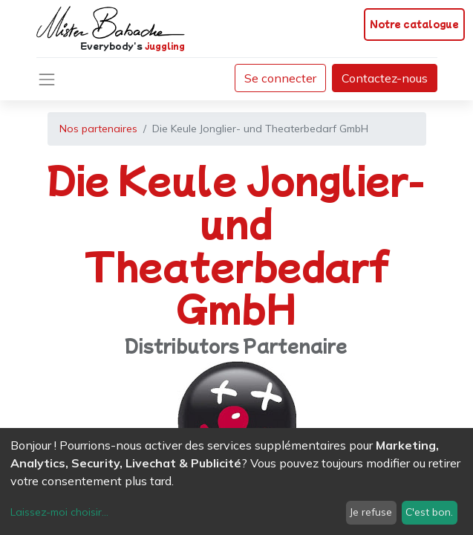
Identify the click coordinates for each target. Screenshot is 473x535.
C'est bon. (429, 512)
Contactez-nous (385, 78)
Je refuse (371, 512)
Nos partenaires (98, 128)
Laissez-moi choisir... (59, 512)
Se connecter (280, 78)
